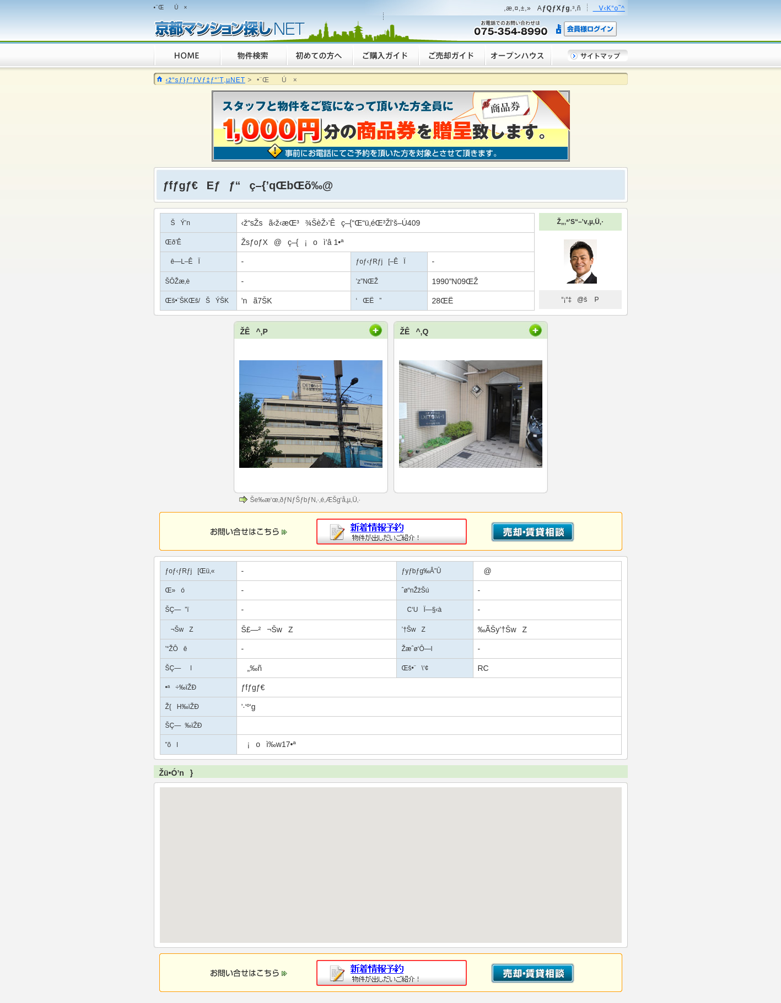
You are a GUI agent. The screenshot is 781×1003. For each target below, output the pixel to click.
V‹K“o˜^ (609, 8)
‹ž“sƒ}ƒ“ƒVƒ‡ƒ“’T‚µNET (205, 80)
